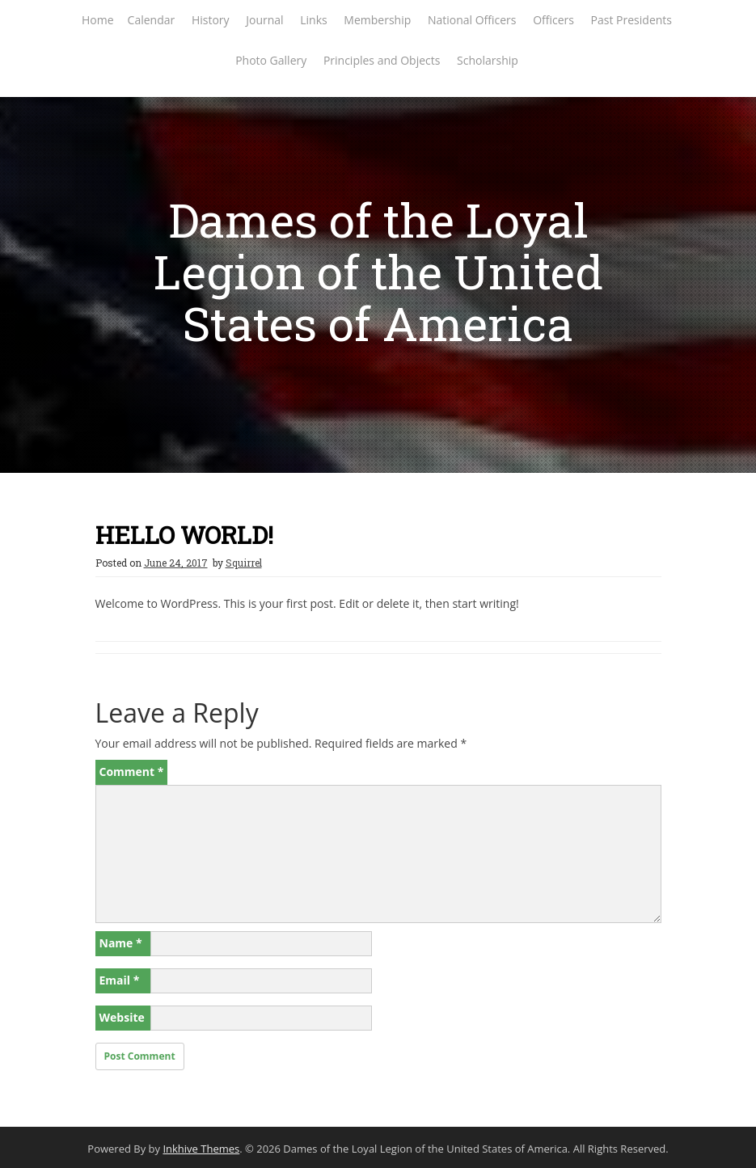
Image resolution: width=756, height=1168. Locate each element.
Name (120, 943)
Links (313, 19)
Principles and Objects (382, 60)
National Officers (472, 19)
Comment (131, 771)
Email (119, 980)
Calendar (151, 19)
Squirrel (244, 562)
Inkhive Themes (201, 1148)
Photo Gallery (270, 60)
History (211, 19)
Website (122, 1017)
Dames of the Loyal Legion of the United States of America (378, 271)
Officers (553, 19)
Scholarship (487, 60)
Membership (377, 19)
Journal (264, 19)
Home (98, 19)
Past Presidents (631, 19)
